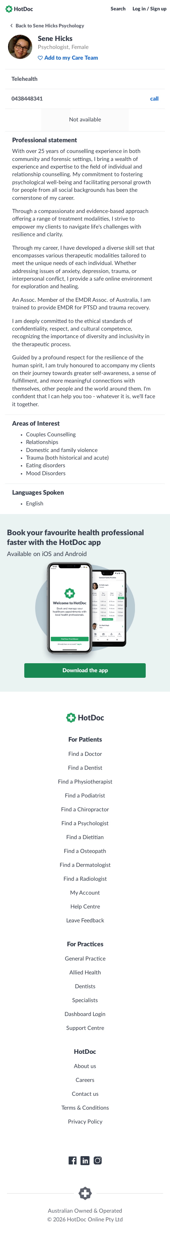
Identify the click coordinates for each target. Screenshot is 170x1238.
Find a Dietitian (85, 837)
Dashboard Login (85, 1014)
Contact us (85, 1094)
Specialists (85, 1000)
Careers (85, 1080)
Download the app (85, 670)
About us (85, 1066)
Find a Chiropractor (85, 809)
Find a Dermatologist (85, 865)
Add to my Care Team (67, 58)
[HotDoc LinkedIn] (85, 1160)
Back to (46, 26)
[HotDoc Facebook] (72, 1160)
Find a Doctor (85, 754)
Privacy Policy (85, 1122)
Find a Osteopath (85, 851)
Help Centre (85, 907)
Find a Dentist (85, 768)
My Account (85, 893)
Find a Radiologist (85, 879)
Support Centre (85, 1028)
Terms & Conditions (85, 1108)
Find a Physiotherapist (85, 782)
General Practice (85, 959)
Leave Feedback (85, 920)
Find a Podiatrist (85, 796)
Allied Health (85, 972)
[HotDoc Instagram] (97, 1160)
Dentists (85, 986)
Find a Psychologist (85, 823)
